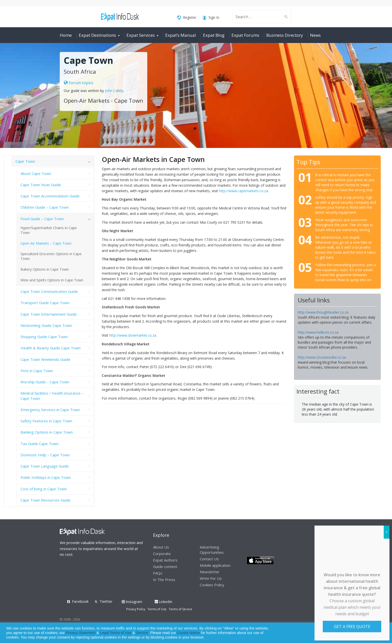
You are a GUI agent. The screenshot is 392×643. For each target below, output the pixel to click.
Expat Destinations (97, 35)
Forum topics (78, 82)
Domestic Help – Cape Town (45, 454)
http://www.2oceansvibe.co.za (322, 357)
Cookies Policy (212, 584)
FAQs (157, 573)
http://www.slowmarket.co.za (132, 335)
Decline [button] (375, 633)
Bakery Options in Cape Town (44, 269)
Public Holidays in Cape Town (45, 477)
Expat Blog (213, 35)
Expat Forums (245, 35)
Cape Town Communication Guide (49, 291)
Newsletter (210, 571)
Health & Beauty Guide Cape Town (50, 347)
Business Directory (284, 35)
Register (186, 17)
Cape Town (25, 161)
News (315, 35)
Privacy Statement (81, 633)
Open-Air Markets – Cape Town (46, 243)
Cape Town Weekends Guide (45, 359)
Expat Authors (165, 560)
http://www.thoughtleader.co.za (323, 312)
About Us (161, 547)
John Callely (114, 90)
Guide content (165, 566)
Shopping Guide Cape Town (44, 336)
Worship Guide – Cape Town (44, 381)
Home (66, 35)
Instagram (132, 601)
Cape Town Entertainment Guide (48, 314)
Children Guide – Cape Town (44, 207)
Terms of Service (180, 609)
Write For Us (211, 578)
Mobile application (215, 565)
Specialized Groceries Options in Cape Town (51, 256)
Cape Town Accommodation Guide (50, 195)
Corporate (162, 553)
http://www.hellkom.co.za (318, 332)
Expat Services (140, 35)
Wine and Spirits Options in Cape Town (51, 280)
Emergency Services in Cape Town (50, 409)
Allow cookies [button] (352, 633)
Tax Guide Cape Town (39, 443)
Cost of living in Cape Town (43, 488)
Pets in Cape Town (36, 370)
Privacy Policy (135, 609)
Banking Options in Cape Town (46, 432)
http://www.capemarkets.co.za (243, 190)
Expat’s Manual (180, 35)
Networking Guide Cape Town (46, 325)
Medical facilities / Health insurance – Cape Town (52, 396)
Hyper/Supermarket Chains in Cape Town (48, 230)
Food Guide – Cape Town (42, 218)
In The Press (164, 579)
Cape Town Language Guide (44, 466)
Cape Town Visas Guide (40, 184)
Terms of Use (157, 609)
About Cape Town (35, 173)
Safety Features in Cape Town (46, 420)
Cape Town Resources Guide (45, 500)
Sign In (210, 17)
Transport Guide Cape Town (45, 302)
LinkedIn (163, 601)
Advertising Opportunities (212, 550)
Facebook (80, 601)
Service (142, 633)
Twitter (106, 601)
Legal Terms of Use (116, 633)
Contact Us (209, 558)
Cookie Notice (188, 633)
